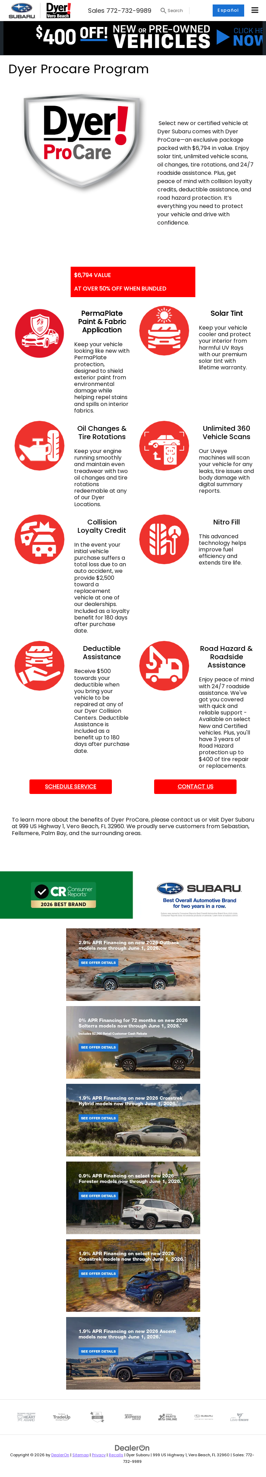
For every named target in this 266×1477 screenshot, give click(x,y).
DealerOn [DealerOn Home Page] (60, 1455)
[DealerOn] (132, 1448)
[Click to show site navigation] (255, 10)
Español (228, 10)
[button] (133, 37)
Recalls (116, 1455)
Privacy (99, 1455)
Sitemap (80, 1455)
